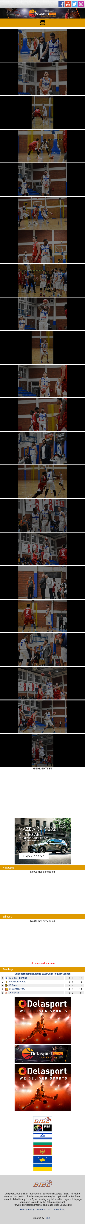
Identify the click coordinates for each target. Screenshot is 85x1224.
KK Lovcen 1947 (16, 988)
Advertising (59, 1209)
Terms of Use (44, 1209)
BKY (48, 1218)
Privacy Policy (27, 1209)
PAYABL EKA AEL (17, 981)
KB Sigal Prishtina (17, 977)
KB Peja (12, 985)
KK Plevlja (13, 992)
